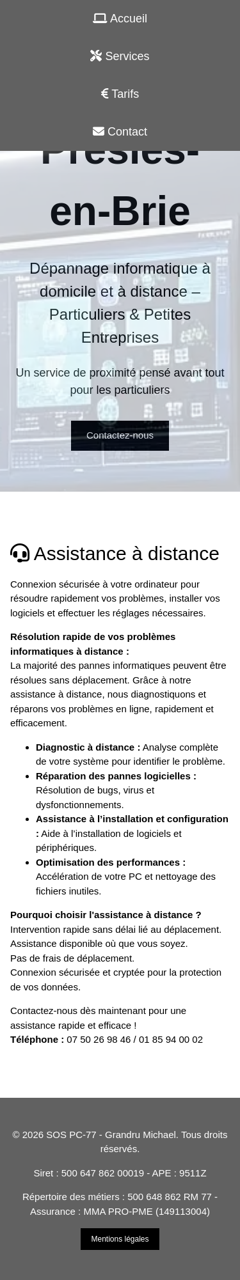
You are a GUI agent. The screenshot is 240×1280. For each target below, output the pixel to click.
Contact (120, 131)
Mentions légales (119, 1239)
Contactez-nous (120, 435)
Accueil (120, 18)
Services (119, 56)
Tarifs (120, 94)
